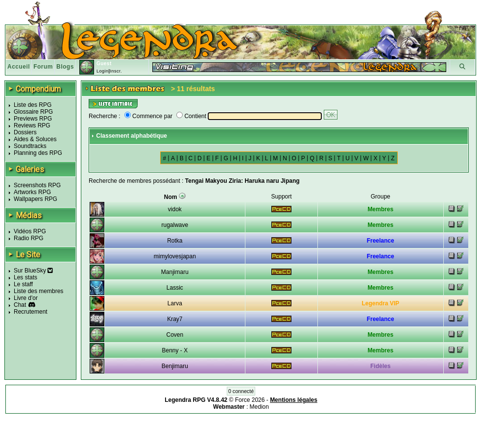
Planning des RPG (38, 152)
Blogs (65, 66)
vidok (175, 209)
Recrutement (31, 311)
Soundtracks (30, 146)
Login (102, 71)
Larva (175, 303)
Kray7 (174, 319)
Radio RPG (29, 238)
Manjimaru (175, 272)
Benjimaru (175, 366)
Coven (175, 334)
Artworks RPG (32, 192)
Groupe (380, 196)
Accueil (18, 66)
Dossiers (25, 132)
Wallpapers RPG (35, 199)
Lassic (175, 287)
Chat (20, 304)
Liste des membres (38, 291)
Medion (259, 406)
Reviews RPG (32, 125)
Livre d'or (26, 298)
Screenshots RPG (37, 185)
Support (281, 196)
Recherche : (104, 116)
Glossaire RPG (33, 111)
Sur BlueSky (33, 270)
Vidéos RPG (30, 231)
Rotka (174, 240)
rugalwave (175, 225)
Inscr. (116, 71)
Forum (43, 66)
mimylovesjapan (175, 256)
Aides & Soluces (35, 139)
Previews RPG (33, 118)
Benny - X (175, 350)
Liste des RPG (32, 104)
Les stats (25, 277)
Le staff (23, 284)
